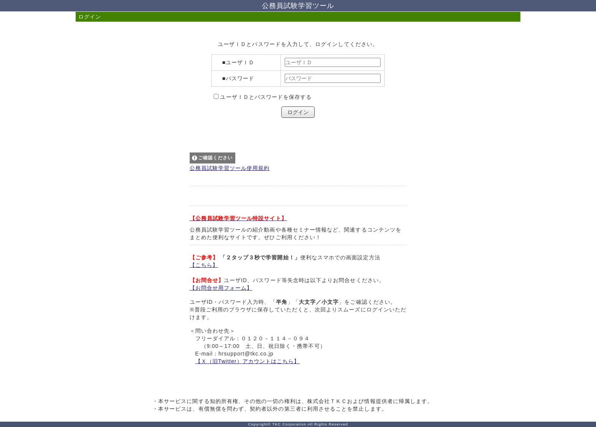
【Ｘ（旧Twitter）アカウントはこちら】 (247, 361)
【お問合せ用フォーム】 (221, 288)
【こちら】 (204, 265)
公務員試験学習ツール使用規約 (230, 168)
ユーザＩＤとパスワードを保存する (265, 97)
